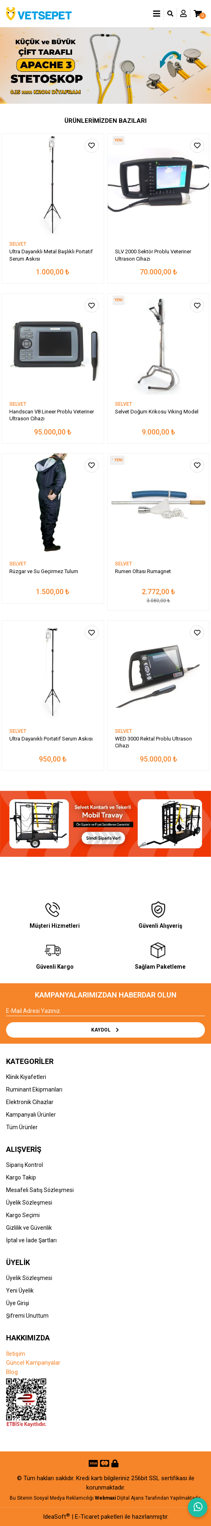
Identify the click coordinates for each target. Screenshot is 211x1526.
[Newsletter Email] (105, 1011)
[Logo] (39, 13)
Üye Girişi (17, 1303)
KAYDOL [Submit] (105, 1030)
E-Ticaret (87, 1516)
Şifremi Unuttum (27, 1315)
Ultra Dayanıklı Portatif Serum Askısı (51, 739)
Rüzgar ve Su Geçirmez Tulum (43, 571)
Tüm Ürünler (22, 1127)
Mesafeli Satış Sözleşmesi (40, 1190)
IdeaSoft (56, 1517)
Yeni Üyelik (20, 1290)
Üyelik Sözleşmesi (29, 1202)
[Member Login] (183, 13)
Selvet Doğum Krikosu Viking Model (156, 412)
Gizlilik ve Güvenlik (29, 1227)
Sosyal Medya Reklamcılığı (64, 1498)
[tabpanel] (105, 65)
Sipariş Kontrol (24, 1165)
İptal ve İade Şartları (31, 1240)
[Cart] (198, 13)
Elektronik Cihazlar (29, 1102)
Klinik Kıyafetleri (26, 1077)
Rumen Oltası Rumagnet (143, 571)
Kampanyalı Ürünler (31, 1114)
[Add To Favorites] (92, 146)
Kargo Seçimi (23, 1215)
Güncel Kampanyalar (33, 1362)
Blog (12, 1372)
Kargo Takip (21, 1177)
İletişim (15, 1353)
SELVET (17, 244)
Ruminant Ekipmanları (34, 1089)
